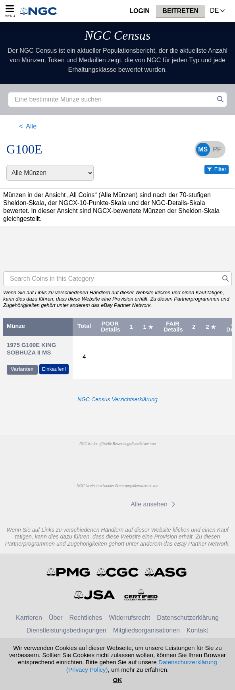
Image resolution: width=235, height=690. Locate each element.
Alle (31, 126)
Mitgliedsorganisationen (146, 630)
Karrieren (29, 617)
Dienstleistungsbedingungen (66, 630)
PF (217, 149)
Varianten (22, 369)
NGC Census (117, 35)
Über (56, 617)
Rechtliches (85, 617)
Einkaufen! (54, 369)
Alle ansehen (154, 504)
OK (117, 680)
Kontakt (197, 630)
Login (139, 11)
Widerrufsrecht (129, 617)
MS (203, 149)
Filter (220, 169)
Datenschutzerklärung (188, 617)
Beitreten (180, 11)
